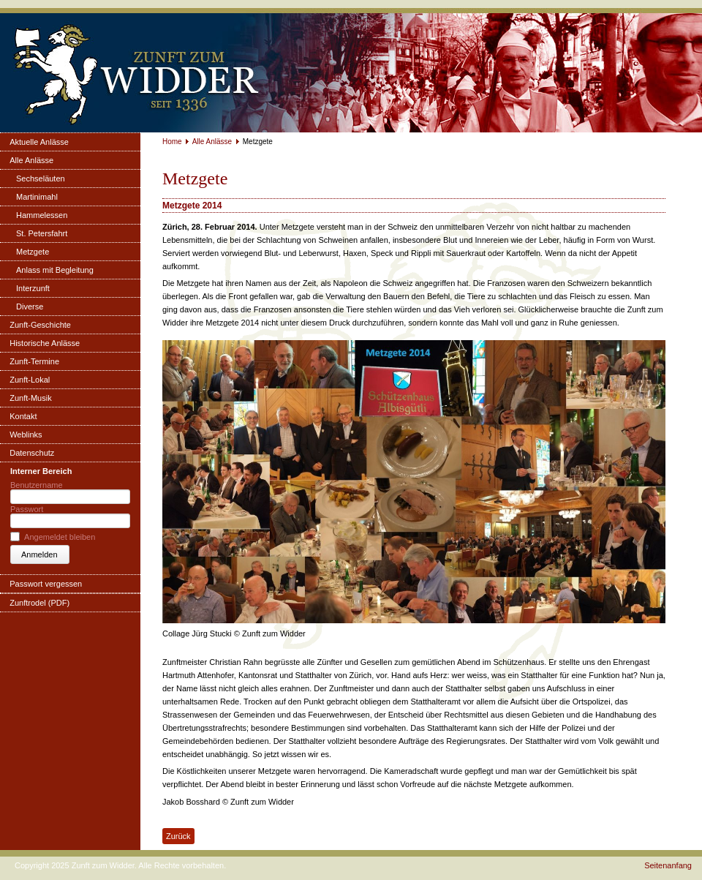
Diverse (29, 306)
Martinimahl (37, 196)
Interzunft (33, 288)
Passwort (26, 509)
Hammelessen (41, 215)
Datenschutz (32, 452)
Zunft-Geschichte (40, 324)
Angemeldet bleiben (59, 537)
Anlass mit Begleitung (55, 270)
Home (172, 142)
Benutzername (36, 485)
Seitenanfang (668, 865)
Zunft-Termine (34, 361)
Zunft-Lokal (30, 379)
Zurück (178, 836)
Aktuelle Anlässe (39, 142)
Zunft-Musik (30, 398)
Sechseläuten (40, 178)
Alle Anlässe (31, 160)
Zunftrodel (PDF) (39, 602)
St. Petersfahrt (41, 233)
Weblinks (26, 434)
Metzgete (32, 251)
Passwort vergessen (46, 583)
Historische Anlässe (45, 343)
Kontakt (23, 416)
